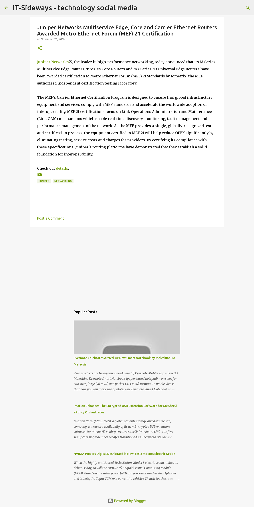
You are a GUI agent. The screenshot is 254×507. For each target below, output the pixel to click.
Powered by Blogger (127, 501)
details (62, 168)
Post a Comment (50, 218)
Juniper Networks (53, 62)
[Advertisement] (127, 265)
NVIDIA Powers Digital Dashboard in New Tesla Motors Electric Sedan (124, 454)
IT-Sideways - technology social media (74, 8)
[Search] (247, 7)
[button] (39, 48)
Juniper (44, 181)
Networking (63, 181)
